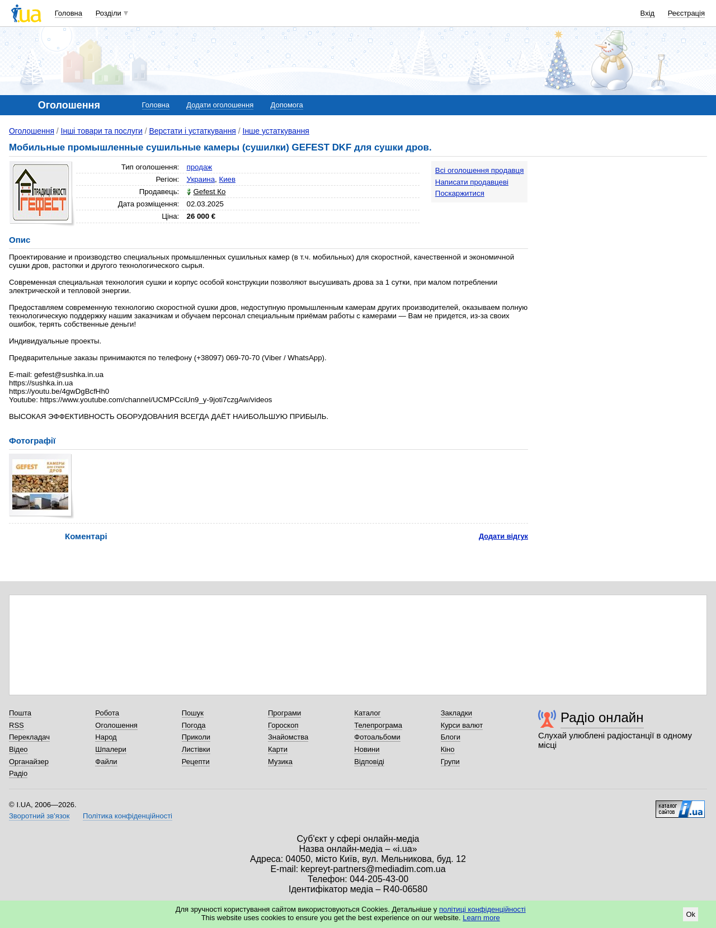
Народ (105, 737)
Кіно (448, 749)
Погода (194, 725)
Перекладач (29, 737)
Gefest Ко (210, 191)
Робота (107, 713)
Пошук (193, 713)
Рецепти (196, 761)
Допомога (286, 105)
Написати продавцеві (471, 182)
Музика (280, 761)
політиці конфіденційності (482, 909)
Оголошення (31, 130)
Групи (450, 761)
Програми (284, 713)
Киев (227, 179)
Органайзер (29, 761)
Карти (278, 749)
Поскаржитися (459, 193)
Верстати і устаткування (192, 130)
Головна (68, 13)
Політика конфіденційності (127, 816)
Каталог (367, 713)
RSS (16, 725)
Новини (366, 749)
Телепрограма (378, 725)
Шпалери (110, 749)
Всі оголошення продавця (479, 170)
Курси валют (462, 725)
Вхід (647, 13)
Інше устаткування (276, 130)
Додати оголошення (219, 105)
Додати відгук (503, 536)
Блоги (450, 737)
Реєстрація (686, 13)
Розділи (108, 13)
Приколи (196, 737)
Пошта (20, 713)
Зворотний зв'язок (39, 816)
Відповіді (369, 761)
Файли (106, 761)
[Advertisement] (623, 230)
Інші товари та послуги (102, 130)
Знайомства (288, 737)
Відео (18, 749)
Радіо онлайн (602, 717)
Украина (201, 179)
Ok (690, 914)
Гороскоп (283, 725)
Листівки (196, 749)
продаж (200, 167)
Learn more (481, 917)
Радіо (18, 773)
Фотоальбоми (377, 737)
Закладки (456, 713)
